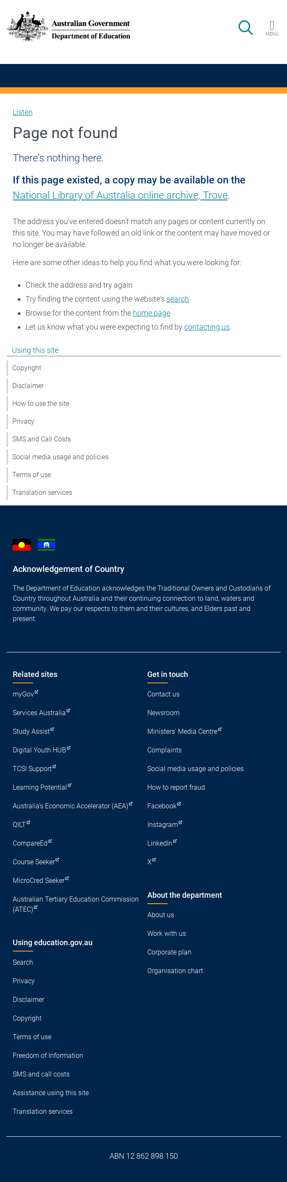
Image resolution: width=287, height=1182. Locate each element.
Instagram (162, 825)
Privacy (23, 421)
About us (160, 915)
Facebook (162, 806)
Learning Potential (40, 787)
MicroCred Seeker (39, 881)
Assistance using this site (51, 1093)
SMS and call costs (41, 1074)
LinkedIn (159, 843)
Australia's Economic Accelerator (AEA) (70, 806)
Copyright (26, 368)
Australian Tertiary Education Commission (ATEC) (76, 904)
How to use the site (40, 404)
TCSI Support (32, 769)
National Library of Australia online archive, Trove (120, 195)
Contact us (163, 694)
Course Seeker (34, 862)
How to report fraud (176, 787)
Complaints (164, 750)
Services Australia (39, 713)
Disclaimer (28, 386)
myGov (23, 694)
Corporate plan (169, 952)
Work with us (166, 934)
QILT (19, 825)
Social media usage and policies (60, 457)
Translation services (42, 492)
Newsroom (163, 713)
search (177, 298)
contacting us (207, 326)
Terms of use (31, 475)
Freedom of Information (48, 1056)
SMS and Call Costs (41, 439)
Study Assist (31, 731)
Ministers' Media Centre (182, 731)
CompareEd (30, 843)
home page (151, 312)
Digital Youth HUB (39, 750)
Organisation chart (175, 971)
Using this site (35, 350)
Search (23, 962)
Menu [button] (272, 33)
